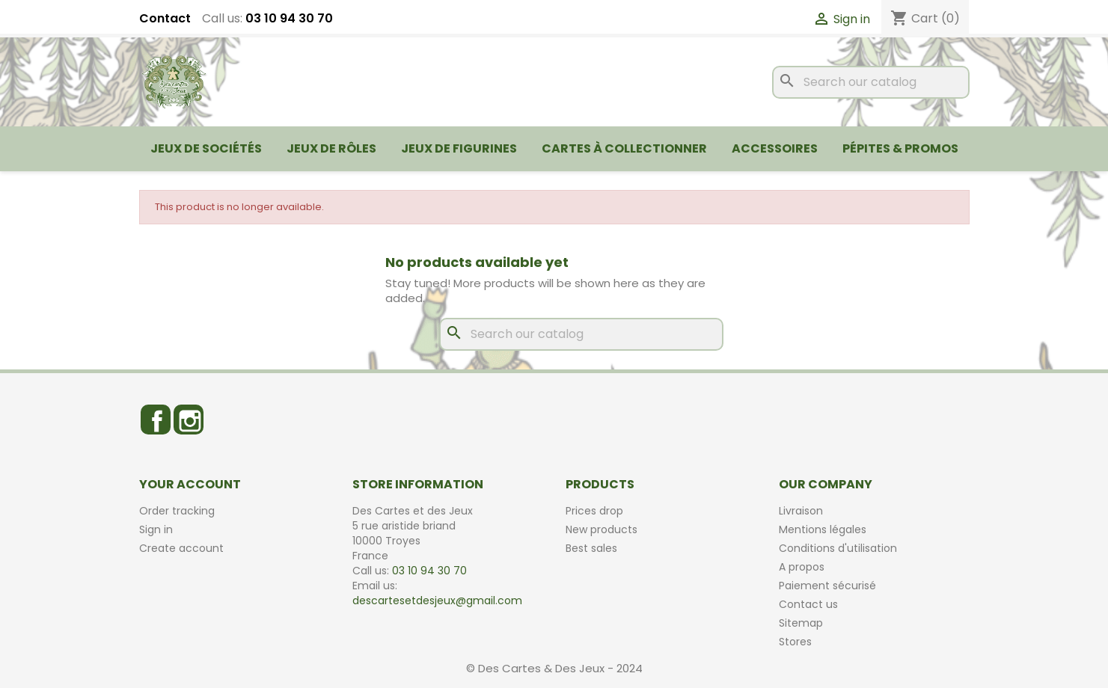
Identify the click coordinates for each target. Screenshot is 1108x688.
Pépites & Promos (900, 148)
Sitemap (801, 622)
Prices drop (594, 510)
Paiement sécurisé (827, 585)
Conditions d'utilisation (838, 548)
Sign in (156, 529)
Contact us (808, 604)
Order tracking (177, 510)
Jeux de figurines (459, 148)
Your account (190, 484)
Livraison (801, 510)
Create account (181, 548)
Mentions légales (822, 529)
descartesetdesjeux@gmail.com (437, 600)
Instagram (188, 419)
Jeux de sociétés (206, 148)
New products (601, 529)
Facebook (155, 419)
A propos (801, 566)
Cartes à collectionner (624, 148)
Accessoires (775, 148)
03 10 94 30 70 (289, 18)
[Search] (871, 82)
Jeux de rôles (331, 148)
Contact (165, 18)
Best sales (591, 548)
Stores (795, 641)
